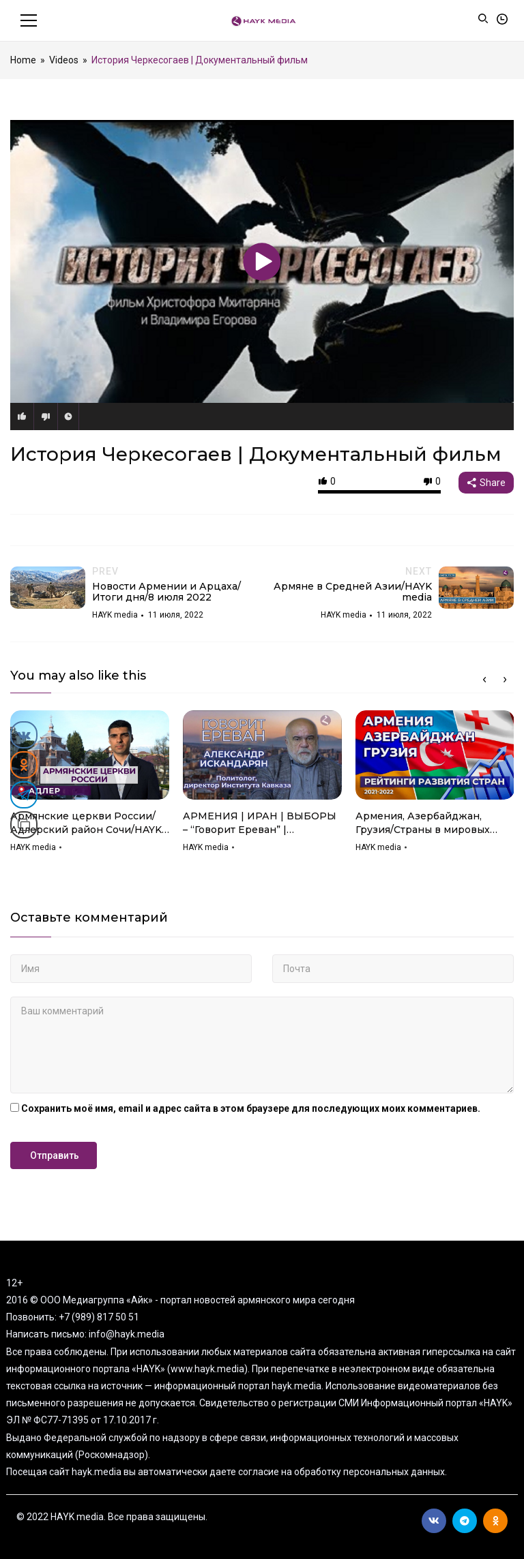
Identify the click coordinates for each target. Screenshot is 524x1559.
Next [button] (505, 679)
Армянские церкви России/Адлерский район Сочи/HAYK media (86, 823)
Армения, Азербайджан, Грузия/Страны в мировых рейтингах (422, 823)
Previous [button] (484, 679)
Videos (63, 60)
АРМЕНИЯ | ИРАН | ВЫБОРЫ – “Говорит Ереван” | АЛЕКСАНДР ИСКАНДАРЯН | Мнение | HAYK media (259, 823)
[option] (89, 786)
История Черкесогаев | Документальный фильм (255, 454)
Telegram (464, 1521)
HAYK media (33, 847)
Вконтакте (433, 1521)
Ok (496, 1521)
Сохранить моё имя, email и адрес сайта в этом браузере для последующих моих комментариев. (250, 1108)
